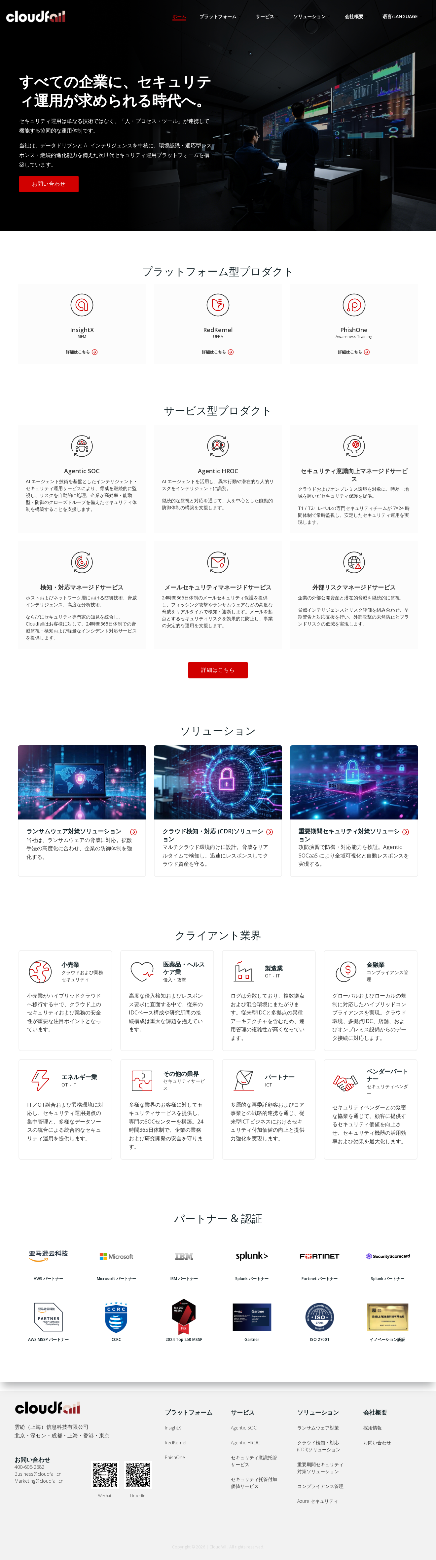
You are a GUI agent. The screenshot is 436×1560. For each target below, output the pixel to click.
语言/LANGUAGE (403, 16)
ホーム (180, 16)
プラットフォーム (221, 16)
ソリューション (313, 16)
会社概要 (357, 16)
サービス (268, 16)
